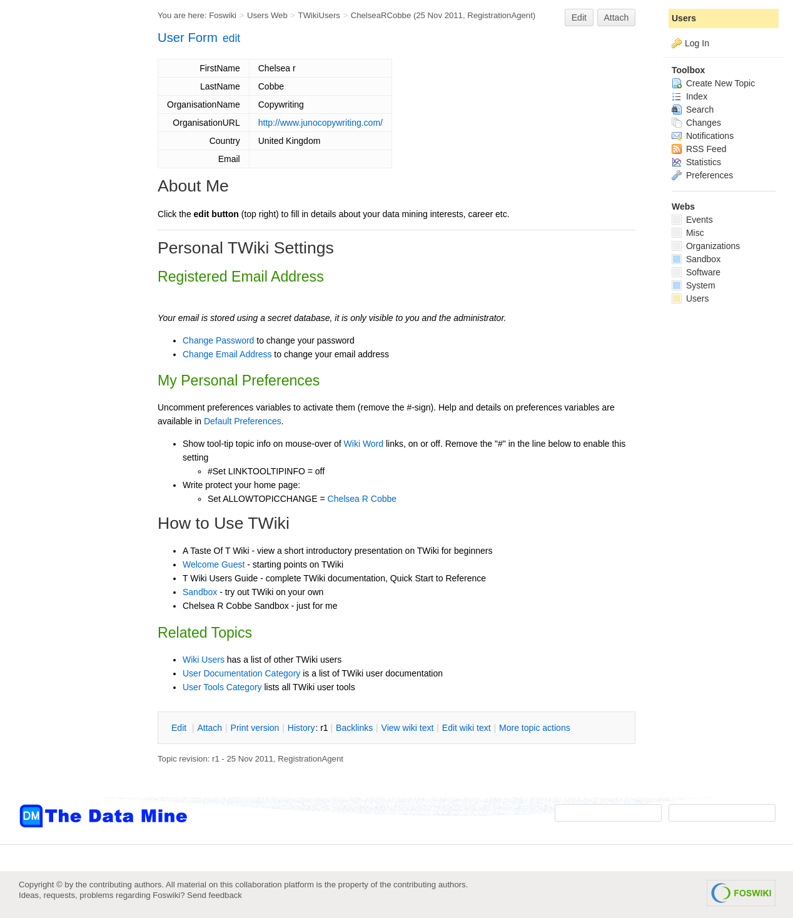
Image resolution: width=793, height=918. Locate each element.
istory (301, 728)
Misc (688, 233)
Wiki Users (204, 660)
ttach (209, 728)
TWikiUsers (319, 15)
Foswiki (222, 15)
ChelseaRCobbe (381, 15)
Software (696, 272)
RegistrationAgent (500, 15)
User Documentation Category (241, 673)
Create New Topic (713, 83)
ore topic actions (534, 728)
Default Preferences (242, 421)
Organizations (706, 246)
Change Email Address (227, 354)
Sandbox (200, 592)
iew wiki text (407, 728)
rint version (255, 728)
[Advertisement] (69, 252)
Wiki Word (364, 444)
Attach (616, 18)
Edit (579, 18)
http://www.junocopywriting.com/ (320, 123)
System (693, 285)
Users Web (267, 15)
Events (692, 220)
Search (693, 110)
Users (684, 18)
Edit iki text (466, 728)
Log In (697, 43)
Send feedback (214, 895)
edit (231, 38)
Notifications (703, 136)
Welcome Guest (214, 564)
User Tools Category (222, 687)
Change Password (218, 340)
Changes (696, 123)
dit (180, 728)
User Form (188, 37)
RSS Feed (699, 149)
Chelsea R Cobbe (362, 499)
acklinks (354, 728)
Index (689, 96)
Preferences (702, 175)
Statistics (696, 162)
